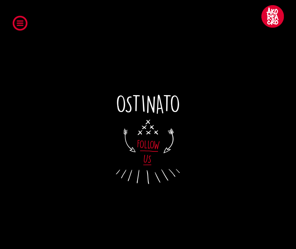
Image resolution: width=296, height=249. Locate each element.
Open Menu (22, 24)
